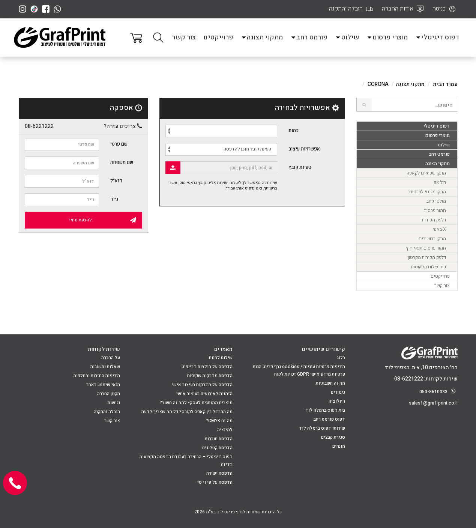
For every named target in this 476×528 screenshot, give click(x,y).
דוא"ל (116, 180)
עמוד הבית (445, 84)
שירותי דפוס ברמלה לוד (322, 428)
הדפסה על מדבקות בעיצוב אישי (202, 384)
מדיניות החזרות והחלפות (97, 375)
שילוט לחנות (221, 357)
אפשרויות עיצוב (304, 148)
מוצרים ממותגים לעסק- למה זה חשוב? (196, 402)
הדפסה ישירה (219, 473)
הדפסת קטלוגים (217, 447)
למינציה (225, 429)
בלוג (341, 357)
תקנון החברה (108, 393)
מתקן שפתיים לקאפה (426, 173)
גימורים (338, 392)
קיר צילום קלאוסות (428, 266)
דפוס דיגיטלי (437, 37)
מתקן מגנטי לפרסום (427, 191)
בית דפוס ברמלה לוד (325, 410)
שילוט (347, 37)
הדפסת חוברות (219, 438)
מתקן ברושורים (432, 238)
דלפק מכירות (434, 220)
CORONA (378, 84)
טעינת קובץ (299, 167)
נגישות (114, 402)
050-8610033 (438, 391)
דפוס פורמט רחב (329, 419)
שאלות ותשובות (105, 366)
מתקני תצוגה (262, 37)
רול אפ (440, 182)
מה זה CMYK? (219, 420)
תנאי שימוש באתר (103, 384)
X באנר (439, 229)
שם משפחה (121, 162)
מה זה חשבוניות (330, 383)
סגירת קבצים (333, 437)
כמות (293, 130)
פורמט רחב (308, 37)
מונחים (338, 446)
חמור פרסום (434, 210)
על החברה (110, 357)
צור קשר (184, 37)
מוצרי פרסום (387, 37)
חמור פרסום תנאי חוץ (426, 248)
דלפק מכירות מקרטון (427, 257)
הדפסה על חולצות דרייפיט (207, 366)
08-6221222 (39, 126)
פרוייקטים (218, 37)
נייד (114, 199)
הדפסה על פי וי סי (215, 482)
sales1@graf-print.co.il (433, 403)
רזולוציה (337, 401)
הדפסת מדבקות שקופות (210, 375)
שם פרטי (119, 143)
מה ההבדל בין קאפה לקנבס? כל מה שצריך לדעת (187, 411)
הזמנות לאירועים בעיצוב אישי (204, 393)
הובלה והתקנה (107, 411)
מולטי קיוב (436, 201)
